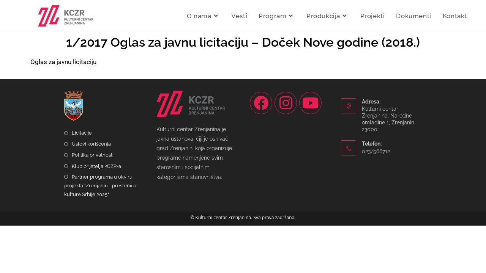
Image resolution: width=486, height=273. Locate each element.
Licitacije (82, 180)
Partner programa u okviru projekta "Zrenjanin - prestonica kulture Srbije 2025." (100, 233)
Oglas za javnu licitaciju (63, 62)
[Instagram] (286, 150)
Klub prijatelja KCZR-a (96, 214)
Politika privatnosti (93, 203)
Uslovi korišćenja (91, 191)
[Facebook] (261, 150)
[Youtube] (310, 150)
